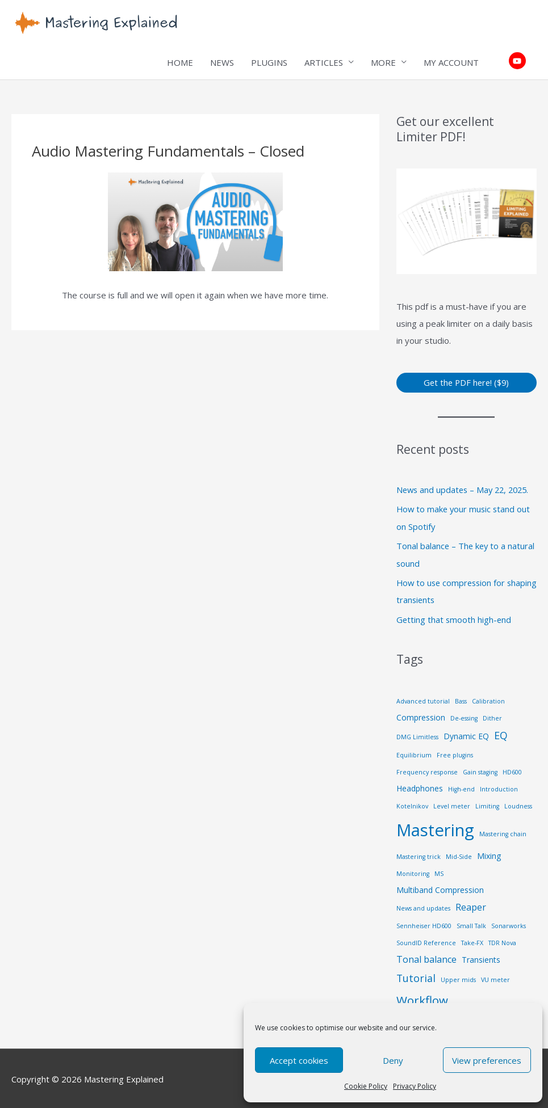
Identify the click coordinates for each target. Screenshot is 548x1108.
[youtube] (519, 61)
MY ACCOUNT (451, 62)
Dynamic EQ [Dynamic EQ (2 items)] (466, 733)
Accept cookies (299, 1060)
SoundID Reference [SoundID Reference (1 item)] (426, 941)
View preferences (486, 1060)
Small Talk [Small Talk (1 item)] (471, 924)
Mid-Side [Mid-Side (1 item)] (459, 854)
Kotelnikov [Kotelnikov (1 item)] (412, 804)
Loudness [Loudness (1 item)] (518, 804)
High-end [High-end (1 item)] (461, 787)
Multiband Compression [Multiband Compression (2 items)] (440, 887)
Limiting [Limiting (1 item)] (487, 804)
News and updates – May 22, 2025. (465, 490)
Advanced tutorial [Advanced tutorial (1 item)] (423, 699)
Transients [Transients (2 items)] (481, 957)
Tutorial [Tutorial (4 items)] (416, 976)
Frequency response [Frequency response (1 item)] (427, 770)
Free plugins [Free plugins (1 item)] (455, 753)
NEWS (222, 62)
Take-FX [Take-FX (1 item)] (472, 941)
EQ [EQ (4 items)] (501, 733)
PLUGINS (269, 62)
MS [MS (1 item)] (439, 871)
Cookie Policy (365, 1086)
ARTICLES (323, 62)
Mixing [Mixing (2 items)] (489, 853)
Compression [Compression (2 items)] (420, 715)
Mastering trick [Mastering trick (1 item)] (418, 854)
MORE (383, 62)
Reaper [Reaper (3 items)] (470, 905)
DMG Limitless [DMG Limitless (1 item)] (417, 735)
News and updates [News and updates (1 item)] (423, 906)
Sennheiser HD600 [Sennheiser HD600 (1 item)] (423, 924)
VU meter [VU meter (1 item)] (495, 977)
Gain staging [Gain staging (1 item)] (480, 770)
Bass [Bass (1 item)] (461, 699)
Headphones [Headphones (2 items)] (419, 786)
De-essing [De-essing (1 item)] (464, 716)
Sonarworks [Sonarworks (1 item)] (508, 924)
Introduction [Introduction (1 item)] (499, 787)
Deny (393, 1060)
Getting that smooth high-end (454, 617)
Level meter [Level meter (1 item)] (451, 804)
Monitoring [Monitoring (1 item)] (412, 871)
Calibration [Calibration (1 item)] (488, 699)
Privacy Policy (414, 1086)
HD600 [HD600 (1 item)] (512, 770)
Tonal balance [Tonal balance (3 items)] (426, 957)
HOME (180, 62)
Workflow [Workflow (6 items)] (422, 998)
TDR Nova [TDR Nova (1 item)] (502, 941)
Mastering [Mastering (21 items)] (435, 828)
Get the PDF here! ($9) (466, 382)
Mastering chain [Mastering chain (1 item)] (502, 832)
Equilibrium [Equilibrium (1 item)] (414, 753)
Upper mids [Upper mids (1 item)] (458, 977)
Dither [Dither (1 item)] (492, 716)
